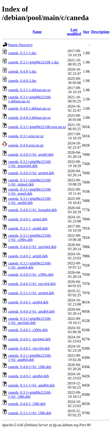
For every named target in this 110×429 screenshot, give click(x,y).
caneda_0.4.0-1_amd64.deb (28, 376)
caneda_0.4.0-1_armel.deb (27, 219)
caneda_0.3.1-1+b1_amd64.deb (31, 385)
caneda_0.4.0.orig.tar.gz (26, 145)
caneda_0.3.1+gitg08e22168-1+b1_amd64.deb (29, 358)
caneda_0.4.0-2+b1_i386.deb (29, 367)
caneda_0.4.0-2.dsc (22, 81)
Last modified (74, 32)
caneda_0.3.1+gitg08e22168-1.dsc (33, 62)
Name (37, 32)
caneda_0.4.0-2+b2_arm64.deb (31, 173)
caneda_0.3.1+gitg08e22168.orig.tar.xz (37, 127)
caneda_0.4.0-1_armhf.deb (28, 256)
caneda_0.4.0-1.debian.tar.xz (29, 108)
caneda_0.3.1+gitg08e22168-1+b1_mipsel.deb (29, 182)
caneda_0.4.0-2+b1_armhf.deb (30, 154)
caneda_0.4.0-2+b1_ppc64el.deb (32, 247)
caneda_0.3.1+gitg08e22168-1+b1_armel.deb (29, 191)
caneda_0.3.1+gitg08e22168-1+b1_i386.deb (29, 394)
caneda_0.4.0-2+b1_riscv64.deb (32, 284)
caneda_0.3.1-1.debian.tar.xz (29, 90)
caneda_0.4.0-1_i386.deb (26, 404)
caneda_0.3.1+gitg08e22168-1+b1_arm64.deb (29, 265)
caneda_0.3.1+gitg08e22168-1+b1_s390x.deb (29, 238)
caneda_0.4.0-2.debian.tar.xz (29, 118)
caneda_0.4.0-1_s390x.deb (28, 330)
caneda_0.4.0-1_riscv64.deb (29, 348)
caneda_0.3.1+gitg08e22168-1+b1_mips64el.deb (29, 164)
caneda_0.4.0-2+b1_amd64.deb (31, 311)
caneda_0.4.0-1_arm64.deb (28, 302)
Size (86, 32)
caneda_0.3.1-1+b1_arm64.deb (31, 293)
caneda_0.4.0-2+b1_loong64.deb (32, 210)
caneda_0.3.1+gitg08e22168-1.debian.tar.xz (29, 99)
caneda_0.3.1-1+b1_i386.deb (29, 413)
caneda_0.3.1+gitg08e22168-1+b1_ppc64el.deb (29, 321)
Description (100, 32)
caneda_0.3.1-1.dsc (22, 53)
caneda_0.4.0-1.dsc (22, 71)
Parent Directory (20, 45)
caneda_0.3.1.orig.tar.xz (26, 136)
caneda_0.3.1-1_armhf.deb (28, 228)
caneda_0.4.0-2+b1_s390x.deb (30, 274)
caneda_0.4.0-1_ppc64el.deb (29, 339)
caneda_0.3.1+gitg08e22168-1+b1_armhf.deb (29, 201)
